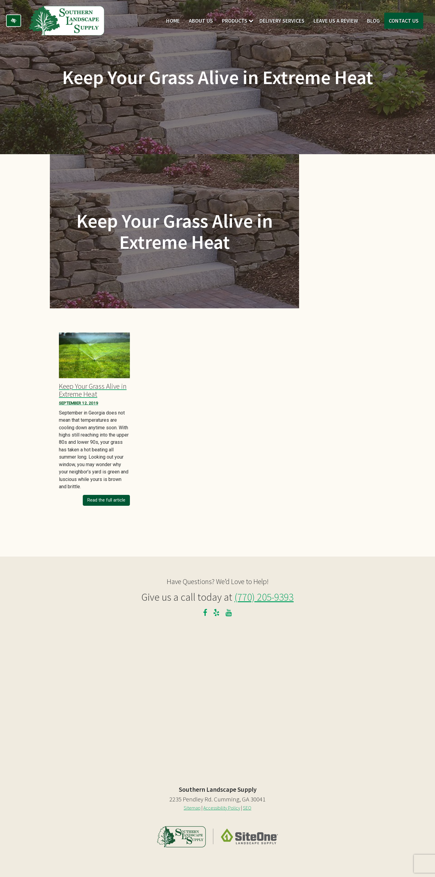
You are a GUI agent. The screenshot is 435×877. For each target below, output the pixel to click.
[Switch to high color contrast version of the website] (13, 21)
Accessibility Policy (221, 808)
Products (234, 20)
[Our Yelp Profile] (216, 613)
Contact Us (404, 20)
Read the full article (106, 500)
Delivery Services (281, 20)
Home (173, 20)
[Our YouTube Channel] (229, 613)
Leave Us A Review (336, 20)
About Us (201, 20)
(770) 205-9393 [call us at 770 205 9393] (264, 597)
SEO (247, 808)
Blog (373, 20)
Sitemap (192, 808)
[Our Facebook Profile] (205, 613)
